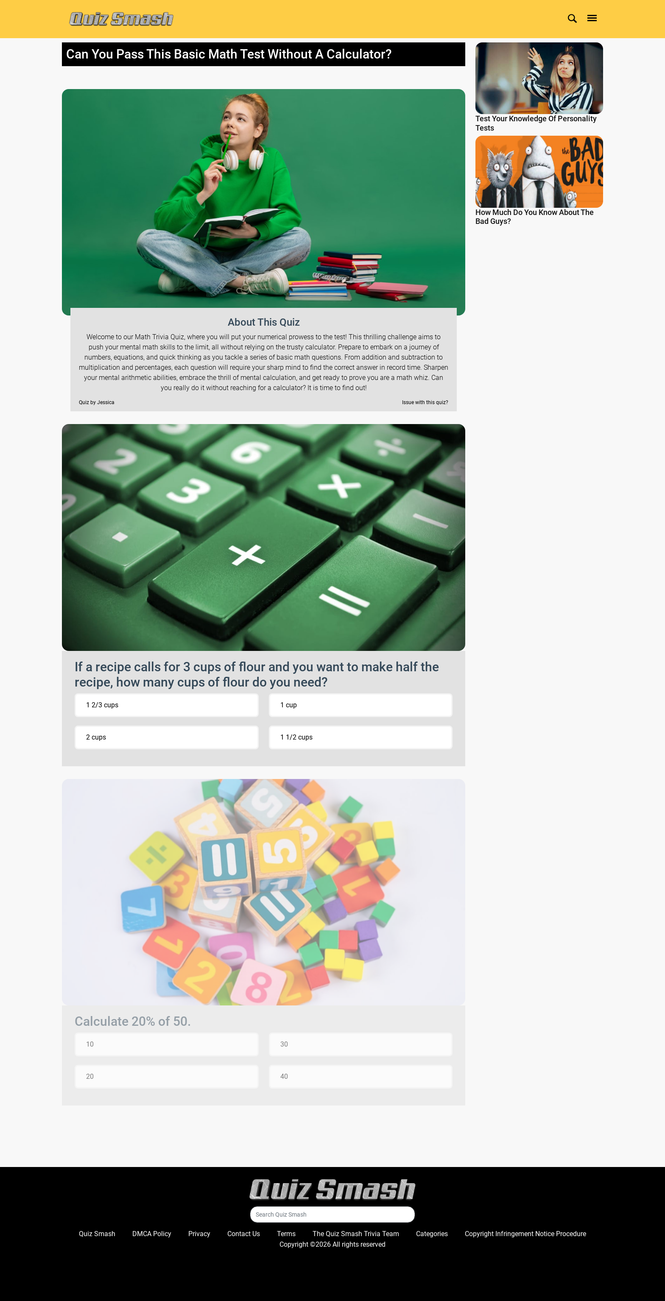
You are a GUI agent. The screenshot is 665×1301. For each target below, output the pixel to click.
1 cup (288, 705)
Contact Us (243, 1234)
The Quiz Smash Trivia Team (356, 1234)
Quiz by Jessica (97, 402)
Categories (432, 1234)
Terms (286, 1234)
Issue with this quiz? (425, 402)
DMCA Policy (151, 1234)
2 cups (96, 737)
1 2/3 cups (102, 705)
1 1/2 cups (296, 737)
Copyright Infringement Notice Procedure (525, 1234)
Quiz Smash (97, 1234)
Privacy (199, 1234)
